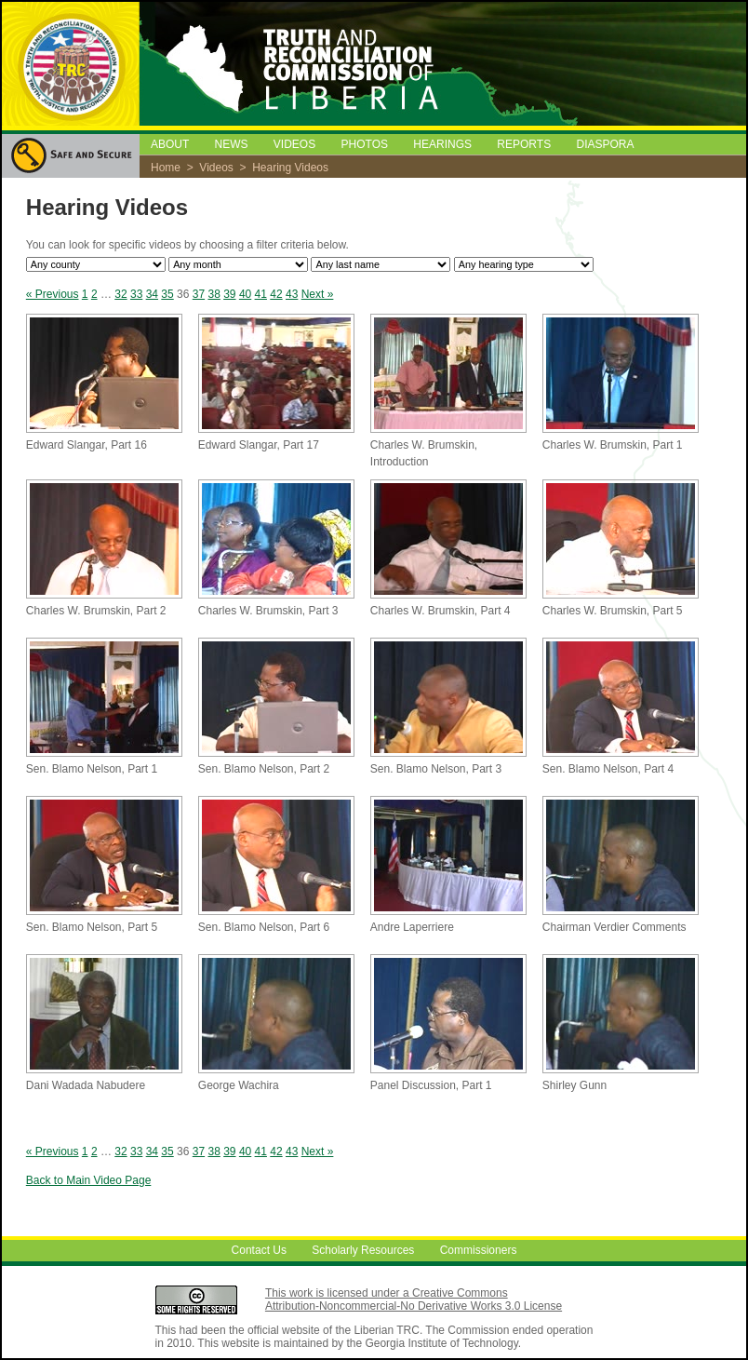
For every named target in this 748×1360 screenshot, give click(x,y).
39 (229, 294)
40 (245, 294)
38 (213, 294)
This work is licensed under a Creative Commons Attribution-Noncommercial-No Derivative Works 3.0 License (413, 1299)
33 (136, 294)
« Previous (52, 294)
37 (199, 294)
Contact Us (259, 1251)
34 (152, 294)
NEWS (230, 144)
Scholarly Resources (363, 1251)
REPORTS (524, 144)
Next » (317, 294)
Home (165, 167)
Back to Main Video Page (89, 1180)
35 (167, 294)
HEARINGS (442, 144)
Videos (216, 167)
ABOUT (170, 144)
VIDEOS (294, 144)
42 (276, 294)
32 (120, 294)
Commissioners (478, 1251)
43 (292, 294)
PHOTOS (364, 144)
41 (261, 294)
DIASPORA (605, 144)
